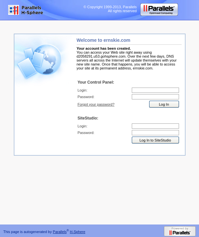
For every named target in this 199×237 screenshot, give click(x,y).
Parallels (60, 232)
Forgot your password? (96, 104)
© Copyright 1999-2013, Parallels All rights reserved (110, 9)
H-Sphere (77, 232)
